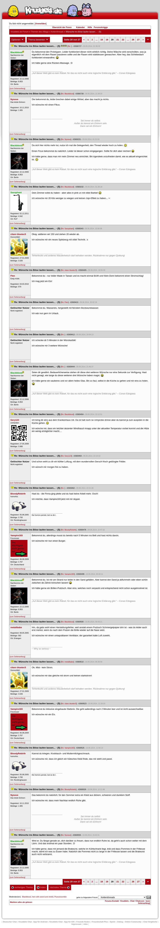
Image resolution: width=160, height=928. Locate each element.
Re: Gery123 (66, 456)
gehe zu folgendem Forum (86, 897)
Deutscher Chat (10, 922)
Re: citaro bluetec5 (68, 270)
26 (133, 39)
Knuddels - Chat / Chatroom (132, 901)
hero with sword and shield (42, 897)
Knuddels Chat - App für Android (33, 922)
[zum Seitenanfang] (17, 88)
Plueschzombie (60, 897)
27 (138, 39)
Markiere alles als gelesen (21, 902)
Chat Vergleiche (150, 922)
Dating (120, 922)
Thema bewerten (38, 39)
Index (41, 887)
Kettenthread (57, 32)
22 (123, 39)
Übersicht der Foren (62, 27)
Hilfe (90, 27)
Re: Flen (64, 302)
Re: (69, 46)
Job (85, 924)
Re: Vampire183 (67, 574)
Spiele (112, 922)
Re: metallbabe (67, 662)
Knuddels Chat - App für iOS (61, 922)
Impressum (77, 924)
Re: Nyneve (66, 139)
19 (107, 39)
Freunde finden (83, 922)
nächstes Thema (60, 887)
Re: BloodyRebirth (68, 530)
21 (117, 39)
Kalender (80, 27)
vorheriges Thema (22, 887)
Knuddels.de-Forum (19, 32)
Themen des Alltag (40, 32)
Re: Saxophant (67, 229)
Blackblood (26, 897)
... (96, 39)
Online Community (133, 922)
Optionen (17, 39)
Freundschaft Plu (100, 922)
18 (101, 39)
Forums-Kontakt (112, 901)
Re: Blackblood (67, 94)
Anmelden (40, 23)
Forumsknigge (101, 27)
